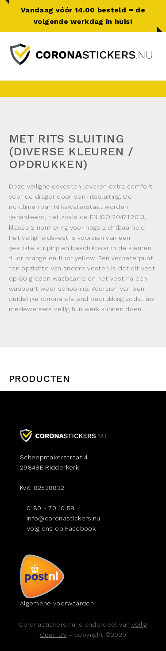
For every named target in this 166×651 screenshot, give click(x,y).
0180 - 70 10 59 (50, 508)
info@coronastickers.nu (63, 518)
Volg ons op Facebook (61, 528)
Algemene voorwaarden (57, 603)
